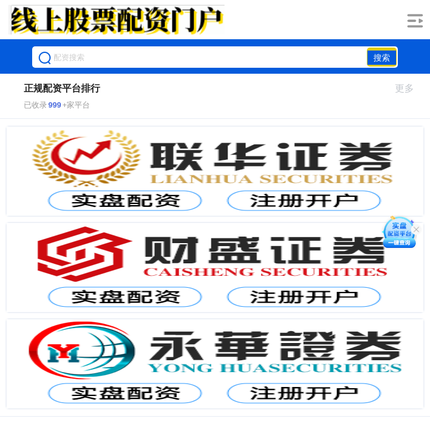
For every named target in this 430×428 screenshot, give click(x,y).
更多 (409, 88)
